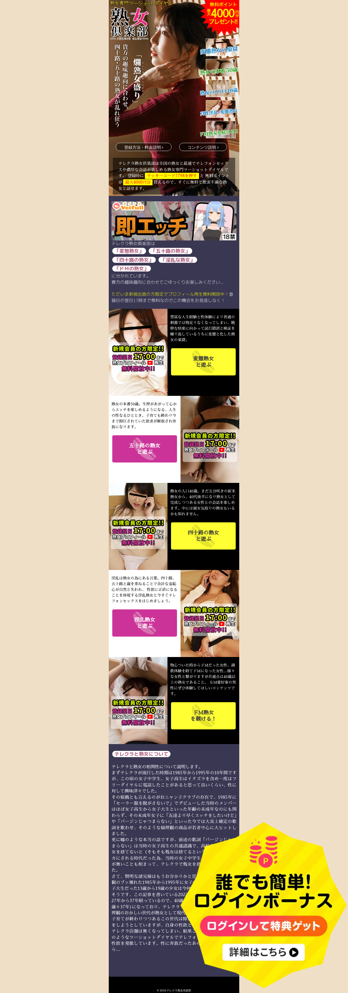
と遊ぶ (203, 362)
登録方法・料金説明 (143, 147)
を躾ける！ (203, 715)
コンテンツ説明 (203, 147)
